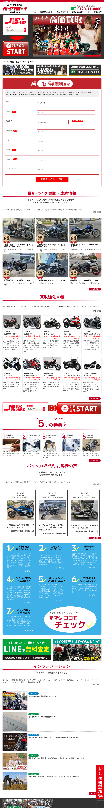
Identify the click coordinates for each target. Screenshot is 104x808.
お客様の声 (97, 12)
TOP (34, 12)
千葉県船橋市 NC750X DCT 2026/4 (51, 280)
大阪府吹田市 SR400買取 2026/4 (17, 280)
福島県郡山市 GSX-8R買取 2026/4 (84, 280)
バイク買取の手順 (62, 12)
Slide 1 (41, 56)
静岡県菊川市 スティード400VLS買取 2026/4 (85, 245)
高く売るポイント (46, 12)
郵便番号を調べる (77, 121)
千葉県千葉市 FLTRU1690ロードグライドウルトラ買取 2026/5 (18, 245)
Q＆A (88, 12)
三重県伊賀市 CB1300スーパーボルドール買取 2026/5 (52, 245)
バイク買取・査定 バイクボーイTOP (18, 62)
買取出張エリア (77, 12)
